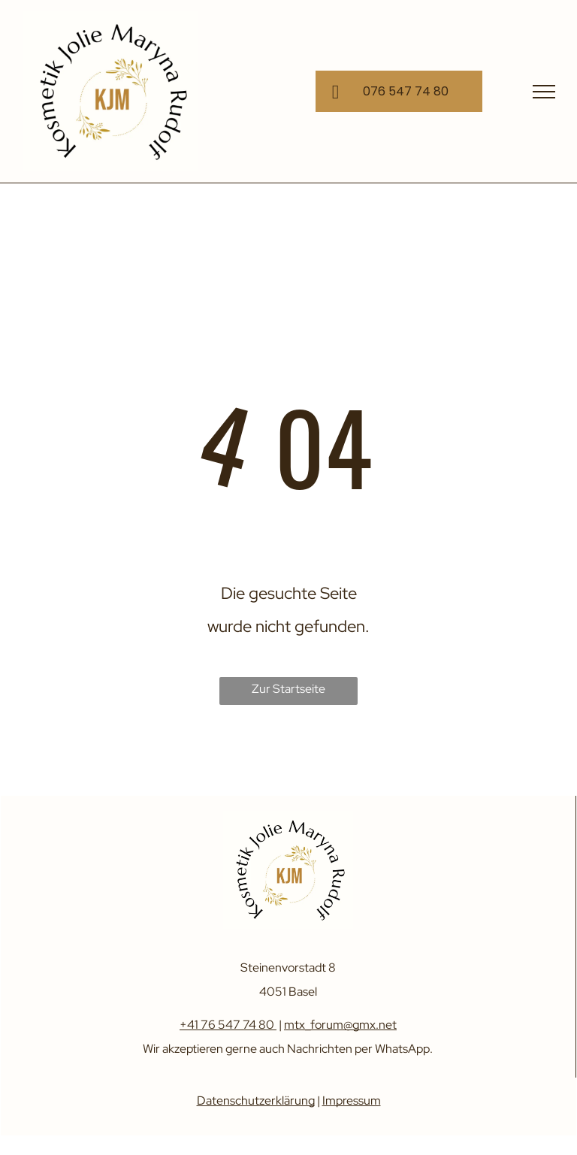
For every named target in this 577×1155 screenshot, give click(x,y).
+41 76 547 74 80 (227, 1025)
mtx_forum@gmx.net (340, 1025)
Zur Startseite (288, 689)
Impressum (351, 1100)
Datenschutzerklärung (256, 1100)
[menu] (543, 91)
